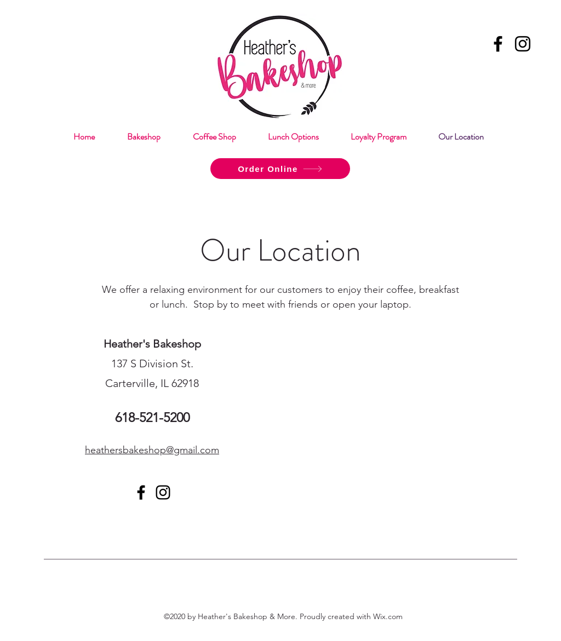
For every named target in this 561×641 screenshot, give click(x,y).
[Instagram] (522, 43)
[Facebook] (498, 43)
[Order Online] (280, 168)
